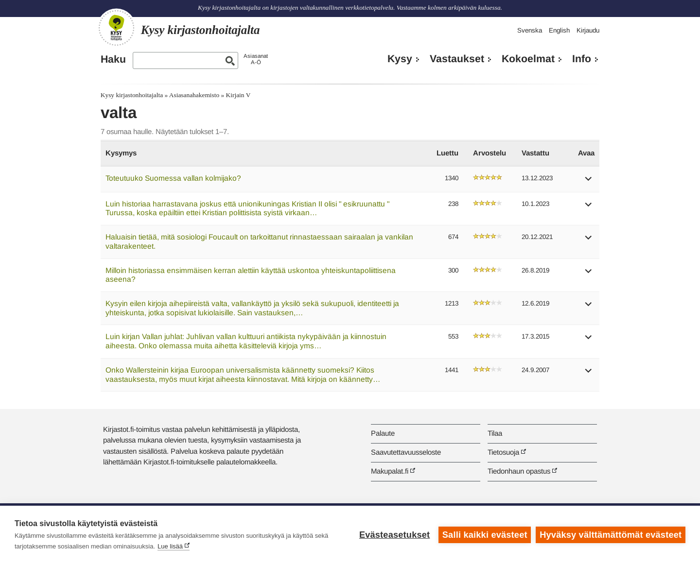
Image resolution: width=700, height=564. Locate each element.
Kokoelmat (528, 59)
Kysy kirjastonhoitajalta (132, 95)
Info (581, 59)
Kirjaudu (588, 30)
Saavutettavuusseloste (406, 452)
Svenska (529, 30)
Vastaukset (457, 59)
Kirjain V (238, 95)
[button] (589, 182)
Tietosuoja (503, 452)
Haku (113, 59)
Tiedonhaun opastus (519, 471)
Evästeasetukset (394, 535)
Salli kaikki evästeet (484, 535)
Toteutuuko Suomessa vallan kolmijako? (173, 178)
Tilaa (495, 433)
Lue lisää (170, 546)
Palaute (383, 433)
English (559, 30)
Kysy (399, 59)
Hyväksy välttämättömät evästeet (611, 535)
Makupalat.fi (389, 471)
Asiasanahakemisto (194, 95)
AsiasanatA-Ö (256, 59)
